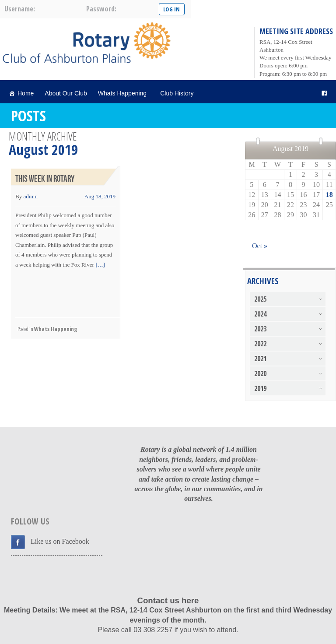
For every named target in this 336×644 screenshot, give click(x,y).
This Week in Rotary (44, 178)
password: (101, 9)
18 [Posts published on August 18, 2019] (329, 194)
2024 (260, 314)
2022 (260, 343)
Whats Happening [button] (123, 93)
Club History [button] (178, 93)
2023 (260, 329)
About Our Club (66, 93)
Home (26, 93)
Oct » (259, 246)
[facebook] (324, 93)
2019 (260, 388)
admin (30, 196)
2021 (260, 358)
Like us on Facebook (60, 541)
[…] (99, 264)
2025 (260, 299)
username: (19, 9)
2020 (260, 373)
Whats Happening (55, 329)
